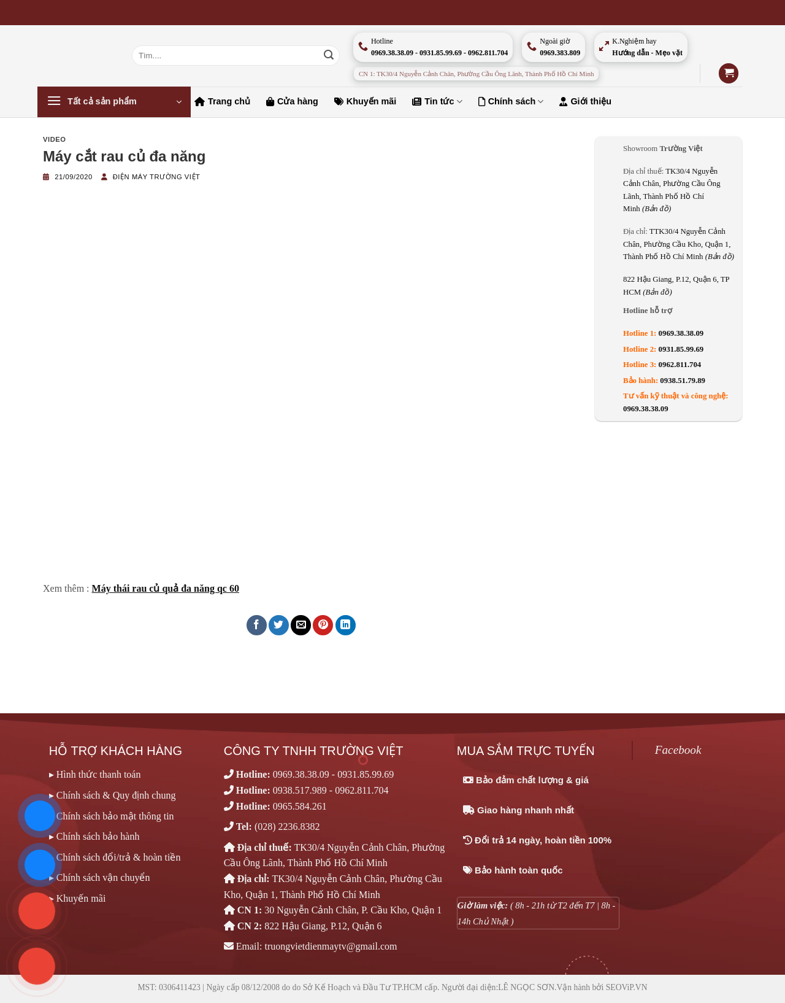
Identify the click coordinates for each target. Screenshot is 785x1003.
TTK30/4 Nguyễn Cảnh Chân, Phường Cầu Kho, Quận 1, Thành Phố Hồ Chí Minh (678, 244)
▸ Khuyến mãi (77, 898)
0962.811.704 (680, 364)
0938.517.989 (300, 790)
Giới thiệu (585, 101)
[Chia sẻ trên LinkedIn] (345, 625)
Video (54, 139)
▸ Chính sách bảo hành (94, 836)
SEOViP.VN (627, 987)
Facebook (678, 749)
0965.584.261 (300, 806)
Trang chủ (222, 101)
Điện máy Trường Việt (157, 176)
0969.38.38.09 (681, 333)
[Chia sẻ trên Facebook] (257, 625)
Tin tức (437, 101)
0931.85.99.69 (681, 349)
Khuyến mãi (365, 101)
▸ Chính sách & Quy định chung (112, 795)
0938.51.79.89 (682, 380)
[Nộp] (328, 55)
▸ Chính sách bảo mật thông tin (111, 816)
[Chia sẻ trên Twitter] (279, 625)
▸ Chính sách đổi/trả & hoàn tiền (115, 857)
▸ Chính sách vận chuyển (99, 877)
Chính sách (511, 101)
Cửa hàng (292, 101)
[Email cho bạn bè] (301, 625)
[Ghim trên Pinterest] (323, 625)
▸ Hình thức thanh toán (95, 774)
